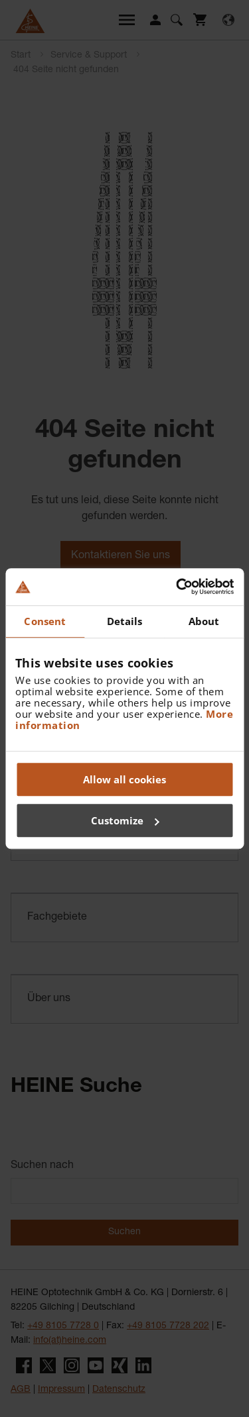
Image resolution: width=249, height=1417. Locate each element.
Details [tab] (125, 621)
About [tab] (204, 621)
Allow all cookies (124, 779)
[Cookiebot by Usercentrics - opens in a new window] (177, 586)
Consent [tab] (45, 621)
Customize (125, 820)
